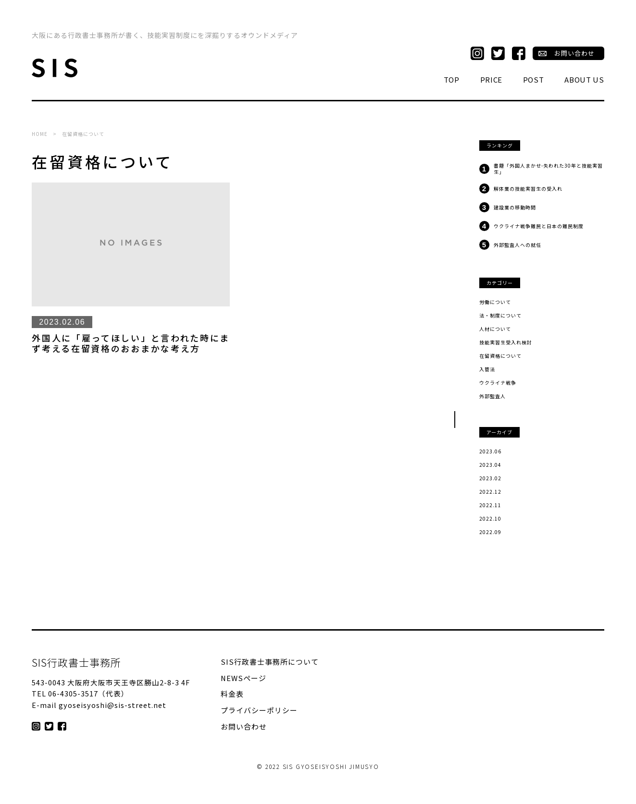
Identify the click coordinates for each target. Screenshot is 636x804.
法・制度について (500, 315)
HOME (40, 133)
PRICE (491, 79)
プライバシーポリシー (259, 710)
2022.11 (490, 505)
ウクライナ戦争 (497, 382)
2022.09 (490, 532)
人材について (495, 329)
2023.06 (490, 451)
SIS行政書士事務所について (270, 662)
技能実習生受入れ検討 (505, 342)
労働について (495, 302)
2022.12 (490, 491)
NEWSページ (244, 678)
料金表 (232, 694)
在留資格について (500, 355)
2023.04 (490, 465)
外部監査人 (492, 396)
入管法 (487, 369)
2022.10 (490, 518)
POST (533, 79)
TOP (452, 79)
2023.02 (490, 478)
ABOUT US (584, 79)
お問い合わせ (574, 53)
